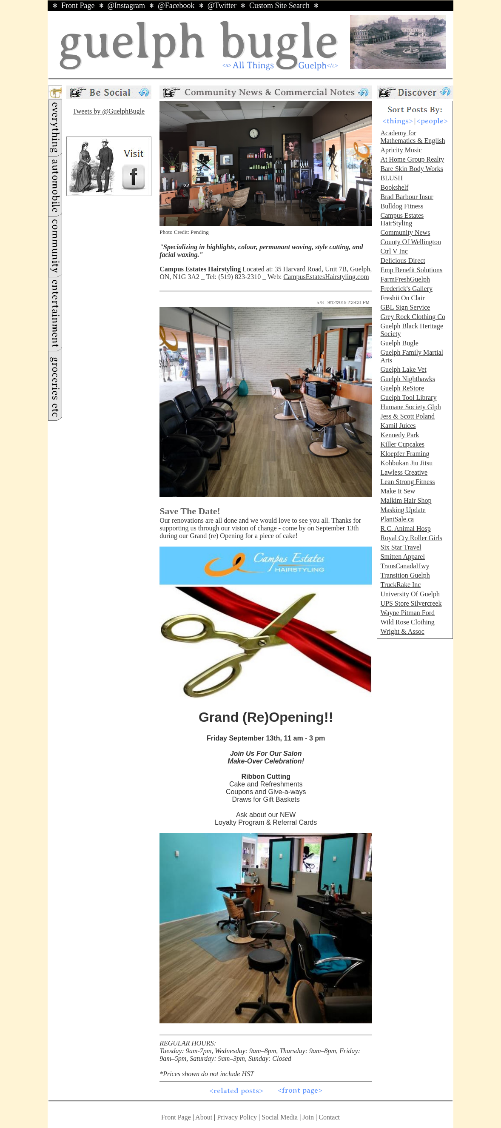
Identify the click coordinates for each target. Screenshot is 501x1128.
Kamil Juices (398, 425)
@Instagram (126, 5)
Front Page (78, 5)
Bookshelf (394, 187)
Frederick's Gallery (406, 288)
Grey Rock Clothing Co (412, 316)
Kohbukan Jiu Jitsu (406, 463)
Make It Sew (397, 491)
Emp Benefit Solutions (411, 269)
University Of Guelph (410, 594)
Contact (329, 1117)
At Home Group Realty (412, 159)
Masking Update (402, 509)
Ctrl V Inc (393, 251)
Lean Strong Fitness (407, 481)
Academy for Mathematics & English (412, 136)
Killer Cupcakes (402, 444)
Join (309, 1117)
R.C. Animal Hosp (405, 528)
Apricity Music (400, 150)
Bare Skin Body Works (411, 168)
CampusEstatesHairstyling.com (326, 276)
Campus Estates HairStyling (402, 219)
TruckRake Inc (400, 584)
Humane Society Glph (410, 406)
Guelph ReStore (402, 388)
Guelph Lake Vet (403, 369)
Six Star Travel (400, 547)
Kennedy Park (399, 435)
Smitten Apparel (402, 556)
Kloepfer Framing (404, 453)
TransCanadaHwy (404, 566)
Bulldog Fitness (401, 206)
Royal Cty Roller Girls (411, 537)
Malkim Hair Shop (405, 500)
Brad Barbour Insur (406, 196)
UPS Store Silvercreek (410, 603)
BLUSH (391, 178)
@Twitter (222, 5)
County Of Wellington (410, 241)
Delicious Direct (402, 260)
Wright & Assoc (402, 631)
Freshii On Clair (402, 298)
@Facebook (176, 5)
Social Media (280, 1117)
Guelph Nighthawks (407, 378)
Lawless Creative (403, 472)
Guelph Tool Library (408, 397)
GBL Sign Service (405, 307)
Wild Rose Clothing (407, 622)
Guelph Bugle (399, 343)
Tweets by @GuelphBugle (109, 111)
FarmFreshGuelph (405, 279)
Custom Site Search (279, 5)
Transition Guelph (405, 575)
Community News (405, 232)
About (203, 1117)
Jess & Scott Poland (407, 416)
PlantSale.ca (397, 519)
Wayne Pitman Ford (407, 612)
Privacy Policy (237, 1117)
